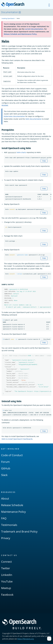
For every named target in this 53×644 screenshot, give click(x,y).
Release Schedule (12, 505)
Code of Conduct (12, 455)
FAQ (3, 519)
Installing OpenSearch (8, 18)
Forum (5, 462)
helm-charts (21, 152)
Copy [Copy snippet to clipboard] (44, 161)
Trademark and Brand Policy (19, 532)
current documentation (34, 29)
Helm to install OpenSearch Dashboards (17, 439)
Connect (6, 562)
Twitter (5, 569)
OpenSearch (13, 4)
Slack (4, 475)
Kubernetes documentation (14, 116)
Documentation (11, 12)
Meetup (6, 588)
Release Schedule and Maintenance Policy (20, 34)
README (5, 105)
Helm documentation (33, 119)
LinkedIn (6, 575)
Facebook (7, 595)
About (5, 499)
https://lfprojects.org (25, 639)
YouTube (7, 582)
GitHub (5, 469)
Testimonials (9, 525)
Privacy (5, 538)
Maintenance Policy (13, 512)
